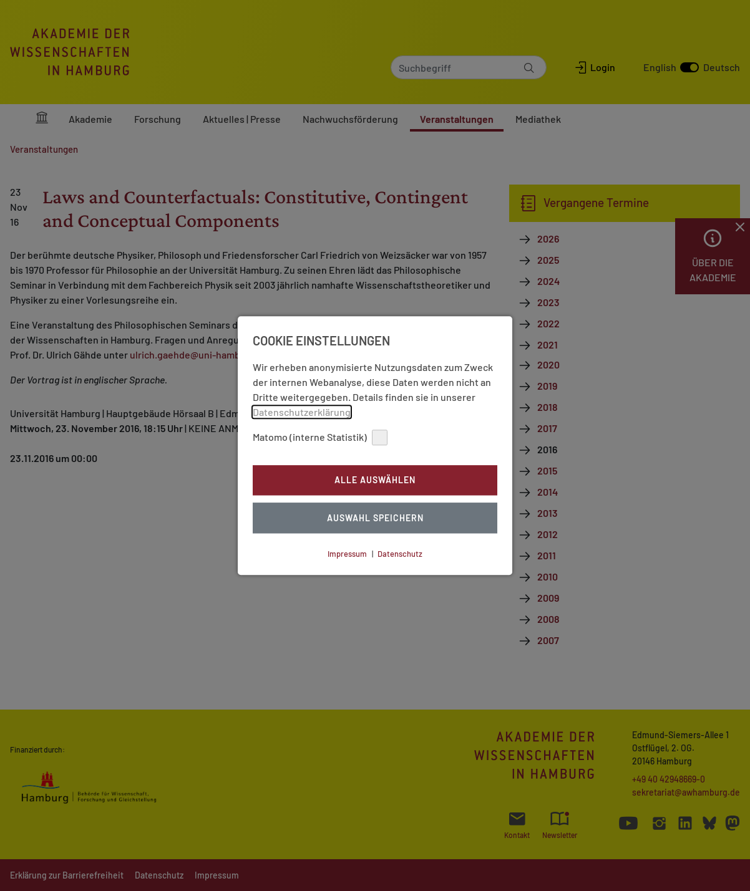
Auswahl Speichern (375, 518)
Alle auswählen (375, 480)
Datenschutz (399, 554)
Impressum (347, 554)
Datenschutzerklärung (302, 412)
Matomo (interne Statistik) (320, 437)
